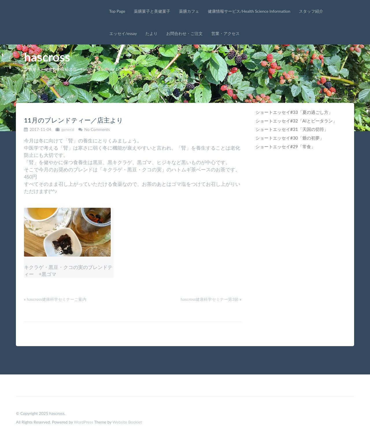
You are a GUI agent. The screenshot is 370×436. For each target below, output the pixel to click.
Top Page (117, 11)
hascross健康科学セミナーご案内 (56, 299)
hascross (47, 57)
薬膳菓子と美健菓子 (152, 11)
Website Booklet (127, 422)
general (67, 129)
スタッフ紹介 (311, 11)
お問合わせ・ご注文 (184, 33)
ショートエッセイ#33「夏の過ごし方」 (294, 112)
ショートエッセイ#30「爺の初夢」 (290, 137)
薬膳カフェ (189, 11)
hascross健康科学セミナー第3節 (210, 299)
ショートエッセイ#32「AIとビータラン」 (296, 120)
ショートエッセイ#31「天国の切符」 (292, 129)
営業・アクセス (225, 33)
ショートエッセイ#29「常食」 (285, 146)
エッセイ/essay (123, 33)
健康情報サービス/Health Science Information (249, 11)
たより (151, 33)
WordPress (83, 422)
